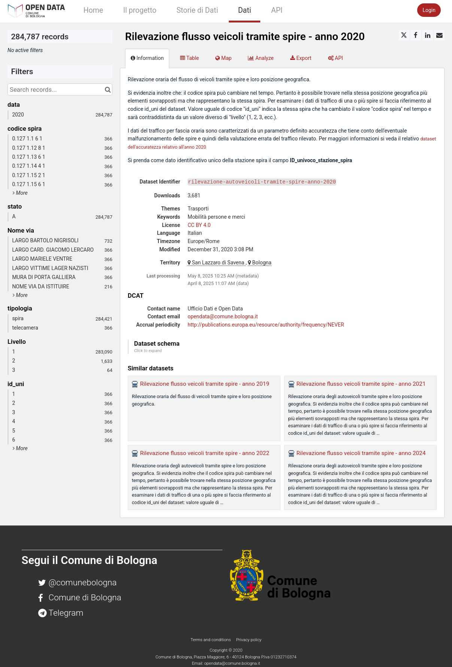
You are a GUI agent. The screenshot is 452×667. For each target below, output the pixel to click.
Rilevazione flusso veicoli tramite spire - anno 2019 (204, 384)
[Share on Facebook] (415, 35)
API (276, 10)
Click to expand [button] (148, 350)
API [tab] (335, 58)
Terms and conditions (211, 639)
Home (93, 10)
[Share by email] (439, 35)
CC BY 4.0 (199, 225)
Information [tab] (147, 58)
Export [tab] (301, 58)
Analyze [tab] (260, 58)
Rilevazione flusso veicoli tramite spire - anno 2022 (204, 453)
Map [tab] (223, 58)
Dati (244, 10)
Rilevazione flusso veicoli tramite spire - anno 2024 (361, 453)
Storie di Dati (197, 10)
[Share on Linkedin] (427, 35)
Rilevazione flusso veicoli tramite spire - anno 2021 (361, 384)
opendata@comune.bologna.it (223, 316)
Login (429, 10)
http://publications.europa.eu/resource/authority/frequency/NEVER (266, 325)
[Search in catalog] (107, 89)
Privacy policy (248, 639)
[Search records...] (59, 89)
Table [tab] (189, 58)
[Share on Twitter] (404, 35)
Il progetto (140, 10)
